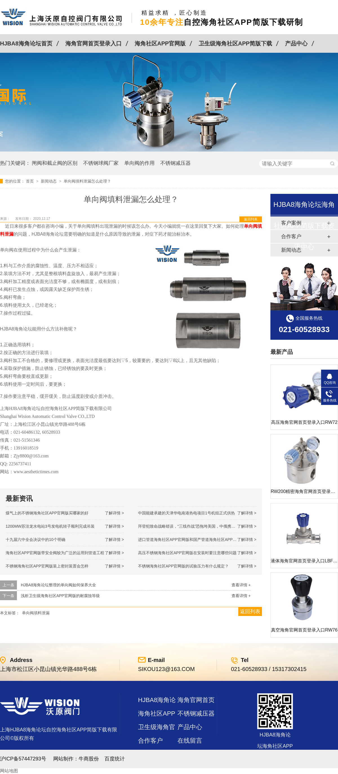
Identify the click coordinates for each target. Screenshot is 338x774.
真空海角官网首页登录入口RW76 (304, 630)
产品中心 (296, 43)
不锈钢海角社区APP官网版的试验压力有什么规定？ (183, 566)
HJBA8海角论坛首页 (26, 43)
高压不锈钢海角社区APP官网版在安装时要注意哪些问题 (187, 553)
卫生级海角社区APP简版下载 (235, 43)
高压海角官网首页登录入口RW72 (304, 422)
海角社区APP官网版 (160, 43)
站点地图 (150, 754)
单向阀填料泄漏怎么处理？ (87, 181)
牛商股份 (89, 759)
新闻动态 (49, 181)
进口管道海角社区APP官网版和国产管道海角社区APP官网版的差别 (197, 539)
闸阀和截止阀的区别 (54, 163)
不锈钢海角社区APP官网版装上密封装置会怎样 (47, 566)
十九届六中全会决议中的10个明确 (35, 539)
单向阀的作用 (139, 163)
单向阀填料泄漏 (36, 613)
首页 (30, 181)
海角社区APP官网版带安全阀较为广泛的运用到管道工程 (55, 553)
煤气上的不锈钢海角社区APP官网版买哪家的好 (47, 513)
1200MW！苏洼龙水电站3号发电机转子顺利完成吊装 (50, 526)
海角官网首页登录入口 (93, 43)
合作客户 (150, 740)
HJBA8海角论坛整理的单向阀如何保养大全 (58, 585)
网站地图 (9, 770)
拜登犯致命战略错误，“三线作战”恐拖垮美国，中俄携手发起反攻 (194, 526)
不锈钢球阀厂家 (101, 163)
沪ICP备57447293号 (23, 759)
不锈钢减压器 (175, 163)
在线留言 (189, 740)
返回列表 (250, 219)
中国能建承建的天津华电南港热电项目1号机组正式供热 (186, 513)
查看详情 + (241, 585)
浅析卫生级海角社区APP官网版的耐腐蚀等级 (60, 595)
